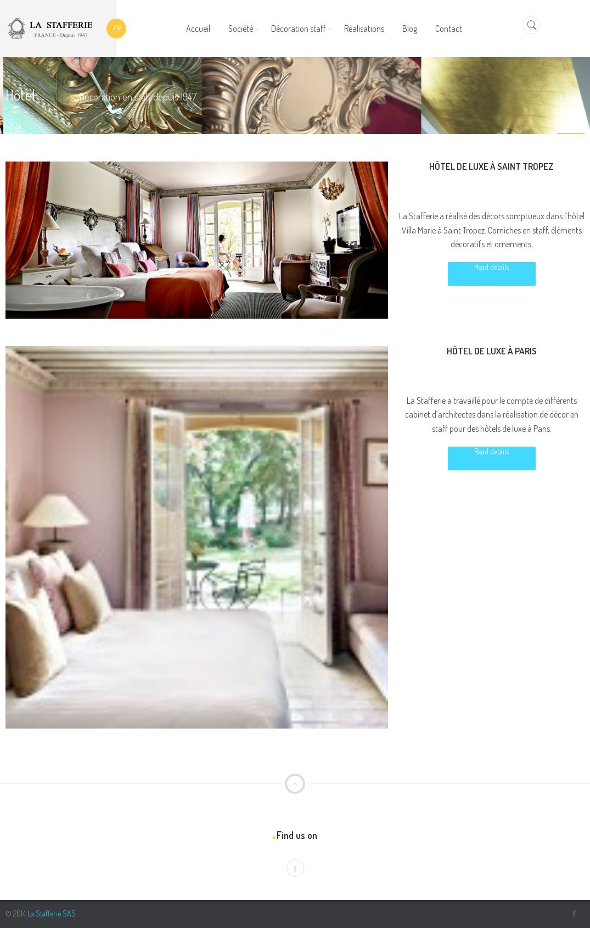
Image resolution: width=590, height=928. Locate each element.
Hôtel (481, 192)
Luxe (503, 192)
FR (116, 28)
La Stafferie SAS (51, 913)
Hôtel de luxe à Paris (492, 351)
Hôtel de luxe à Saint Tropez (491, 166)
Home (566, 97)
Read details (491, 266)
